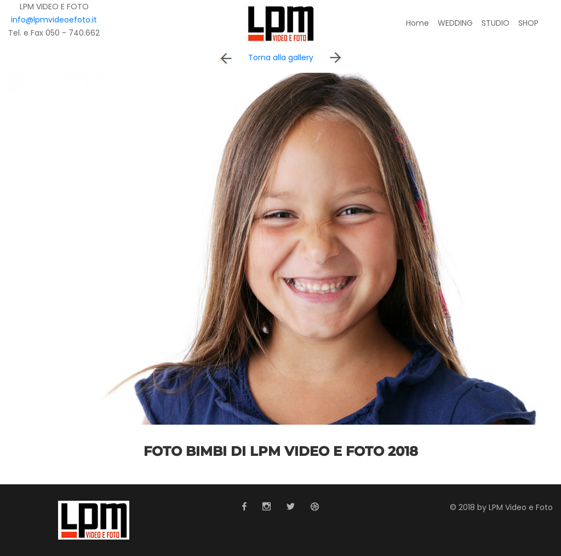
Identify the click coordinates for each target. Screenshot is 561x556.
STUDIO (496, 23)
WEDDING (455, 23)
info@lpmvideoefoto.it (54, 19)
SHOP (528, 23)
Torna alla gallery (280, 57)
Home (417, 23)
